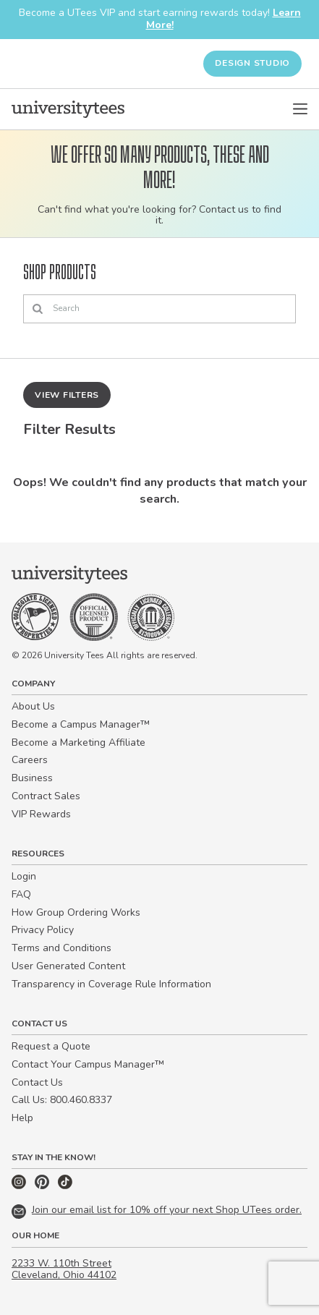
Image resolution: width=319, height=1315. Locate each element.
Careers (30, 760)
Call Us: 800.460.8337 (62, 1100)
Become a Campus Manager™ (81, 724)
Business (32, 778)
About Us (33, 706)
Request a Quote (51, 1046)
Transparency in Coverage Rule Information (111, 984)
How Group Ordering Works (76, 912)
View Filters (67, 395)
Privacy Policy (43, 930)
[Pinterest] (43, 1186)
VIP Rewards (41, 814)
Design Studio (252, 63)
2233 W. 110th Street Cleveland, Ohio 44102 (64, 1269)
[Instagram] (20, 1186)
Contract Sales (46, 796)
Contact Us (37, 1082)
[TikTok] (65, 1186)
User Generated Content (68, 966)
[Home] (68, 109)
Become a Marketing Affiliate (78, 742)
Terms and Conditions (61, 948)
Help (22, 1118)
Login (24, 876)
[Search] (159, 308)
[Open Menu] (300, 109)
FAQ (21, 894)
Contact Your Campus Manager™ (88, 1064)
